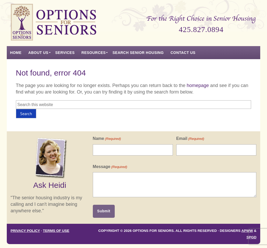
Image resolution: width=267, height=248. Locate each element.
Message (110, 167)
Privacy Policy (25, 231)
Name (107, 138)
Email (190, 138)
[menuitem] (16, 52)
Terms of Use (56, 231)
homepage (198, 85)
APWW (247, 231)
